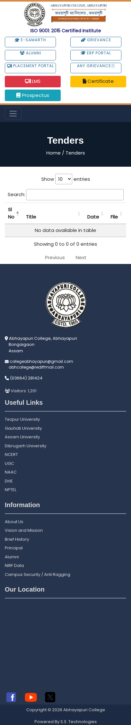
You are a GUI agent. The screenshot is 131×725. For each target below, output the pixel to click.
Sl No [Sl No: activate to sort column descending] (11, 213)
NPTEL (10, 490)
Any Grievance (96, 65)
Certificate (98, 81)
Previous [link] (55, 257)
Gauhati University (23, 428)
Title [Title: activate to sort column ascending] (31, 216)
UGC (9, 463)
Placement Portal (30, 65)
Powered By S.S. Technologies (66, 722)
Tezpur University (22, 419)
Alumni (30, 53)
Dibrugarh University (25, 446)
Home (53, 152)
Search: (66, 194)
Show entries (65, 179)
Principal (14, 548)
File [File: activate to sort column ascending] (114, 216)
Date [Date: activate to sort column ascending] (93, 216)
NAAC (11, 472)
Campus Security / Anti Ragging (37, 574)
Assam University (22, 437)
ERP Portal (96, 53)
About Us (14, 522)
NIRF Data (14, 565)
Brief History (17, 539)
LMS (33, 81)
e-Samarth (30, 40)
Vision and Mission (24, 530)
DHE (9, 481)
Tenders (75, 152)
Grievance (96, 40)
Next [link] (81, 257)
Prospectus (32, 95)
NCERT (11, 454)
